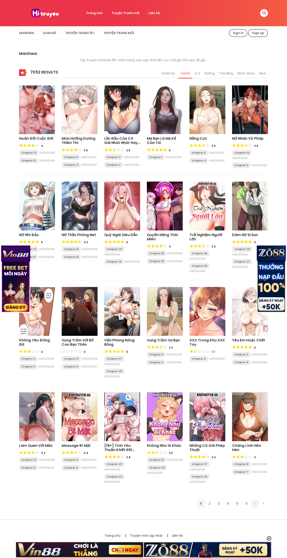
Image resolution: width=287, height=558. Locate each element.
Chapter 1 (155, 157)
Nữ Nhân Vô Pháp (247, 138)
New (262, 73)
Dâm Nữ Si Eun (245, 234)
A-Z (197, 73)
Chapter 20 (114, 249)
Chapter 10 (241, 152)
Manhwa (26, 33)
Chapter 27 (242, 261)
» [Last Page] (263, 503)
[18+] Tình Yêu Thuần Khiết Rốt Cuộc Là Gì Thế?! (119, 450)
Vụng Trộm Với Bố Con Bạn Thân (77, 342)
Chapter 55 (199, 266)
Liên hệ (154, 13)
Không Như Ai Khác (164, 445)
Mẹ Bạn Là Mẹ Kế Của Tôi (161, 140)
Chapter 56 (199, 253)
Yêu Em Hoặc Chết (248, 340)
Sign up (258, 33)
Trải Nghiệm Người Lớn (205, 237)
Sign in (238, 33)
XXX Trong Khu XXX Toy (207, 342)
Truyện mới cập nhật (146, 535)
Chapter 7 (241, 472)
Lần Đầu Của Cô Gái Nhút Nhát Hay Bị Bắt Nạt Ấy (121, 143)
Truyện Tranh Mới (119, 33)
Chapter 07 (114, 358)
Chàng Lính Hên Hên (246, 447)
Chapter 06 (114, 371)
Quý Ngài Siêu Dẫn (120, 234)
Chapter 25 (114, 464)
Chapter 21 (156, 460)
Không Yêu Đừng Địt (34, 342)
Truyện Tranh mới (125, 13)
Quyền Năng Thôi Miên (162, 237)
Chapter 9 (241, 165)
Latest (185, 73)
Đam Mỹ (49, 33)
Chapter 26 (199, 476)
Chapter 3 (113, 157)
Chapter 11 (71, 366)
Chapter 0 (199, 358)
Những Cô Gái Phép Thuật (207, 447)
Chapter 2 (113, 165)
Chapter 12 (28, 160)
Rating (210, 73)
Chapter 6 (28, 358)
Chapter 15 (71, 257)
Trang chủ (94, 13)
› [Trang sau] (255, 503)
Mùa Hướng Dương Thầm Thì (78, 140)
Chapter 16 (71, 249)
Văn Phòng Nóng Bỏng (119, 342)
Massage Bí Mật (76, 445)
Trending (226, 73)
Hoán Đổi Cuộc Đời (36, 138)
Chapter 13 (28, 152)
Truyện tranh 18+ (80, 33)
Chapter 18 (156, 261)
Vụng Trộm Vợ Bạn (163, 340)
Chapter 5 (71, 157)
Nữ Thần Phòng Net (79, 234)
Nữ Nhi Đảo (29, 234)
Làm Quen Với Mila (35, 445)
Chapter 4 (71, 165)
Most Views (246, 73)
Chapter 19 (114, 261)
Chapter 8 (241, 362)
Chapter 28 (242, 249)
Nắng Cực (198, 138)
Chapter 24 (114, 476)
